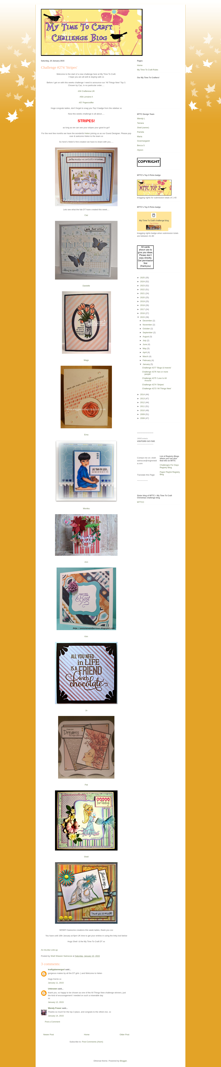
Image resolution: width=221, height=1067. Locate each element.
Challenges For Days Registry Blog (169, 466)
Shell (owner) (143, 127)
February (147, 360)
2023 (142, 285)
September (148, 332)
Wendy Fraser (54, 1008)
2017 (142, 309)
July (145, 340)
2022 (142, 289)
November (148, 324)
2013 (142, 398)
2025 (142, 277)
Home (87, 1034)
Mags (86, 360)
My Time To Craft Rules (147, 70)
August (146, 336)
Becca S (141, 145)
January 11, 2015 (56, 983)
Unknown (52, 989)
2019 (142, 301)
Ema (86, 434)
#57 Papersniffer (86, 102)
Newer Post (48, 1034)
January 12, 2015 (56, 1002)
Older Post (124, 1034)
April (145, 352)
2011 (142, 406)
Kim (86, 636)
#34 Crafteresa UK (86, 91)
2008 (142, 418)
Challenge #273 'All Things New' (156, 388)
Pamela (140, 132)
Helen (87, 133)
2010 (142, 410)
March (146, 356)
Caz (86, 215)
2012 (142, 402)
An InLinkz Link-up (49, 950)
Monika (86, 508)
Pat (86, 785)
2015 (142, 317)
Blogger (123, 1061)
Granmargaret (143, 141)
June (145, 344)
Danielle (86, 286)
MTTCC (140, 502)
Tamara (140, 123)
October (147, 328)
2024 (142, 281)
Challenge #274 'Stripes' (153, 384)
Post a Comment (52, 1022)
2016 (142, 313)
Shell (86, 857)
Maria (139, 136)
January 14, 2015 (56, 1016)
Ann (86, 562)
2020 (142, 297)
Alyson (140, 150)
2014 (142, 394)
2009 (142, 414)
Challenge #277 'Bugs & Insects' (156, 368)
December (148, 320)
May (145, 348)
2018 (142, 305)
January (147, 364)
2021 (142, 293)
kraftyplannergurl (56, 969)
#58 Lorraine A (86, 97)
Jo (86, 710)
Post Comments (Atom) (92, 1042)
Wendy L (141, 118)
